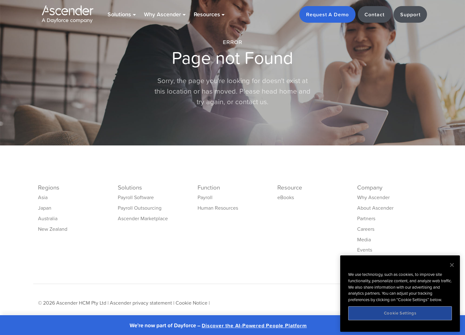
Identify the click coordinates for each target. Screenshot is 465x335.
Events (364, 249)
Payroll (205, 197)
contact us (251, 102)
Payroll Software (136, 197)
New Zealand (52, 229)
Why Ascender (373, 197)
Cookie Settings (400, 313)
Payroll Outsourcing (139, 208)
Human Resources (218, 208)
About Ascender (375, 208)
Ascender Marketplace (143, 218)
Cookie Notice (191, 303)
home (288, 91)
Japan (44, 208)
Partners (366, 218)
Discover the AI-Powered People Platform (254, 325)
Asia (43, 197)
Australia (47, 218)
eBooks (285, 197)
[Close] (452, 265)
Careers (365, 229)
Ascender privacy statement (141, 303)
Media (364, 239)
